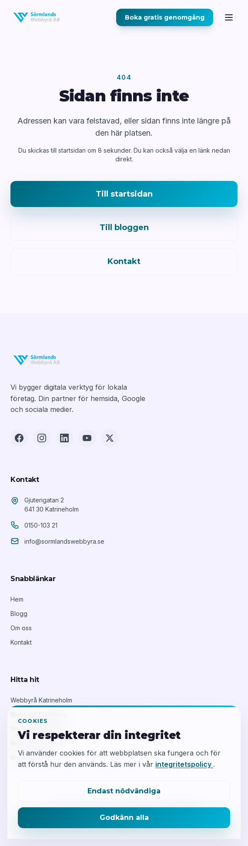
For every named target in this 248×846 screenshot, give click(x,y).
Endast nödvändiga (124, 791)
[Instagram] (41, 438)
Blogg (18, 613)
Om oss (21, 628)
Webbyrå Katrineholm (41, 700)
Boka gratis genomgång (164, 17)
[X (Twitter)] (109, 438)
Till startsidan (124, 194)
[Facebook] (19, 438)
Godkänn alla (124, 817)
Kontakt (124, 261)
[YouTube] (87, 438)
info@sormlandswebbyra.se (64, 541)
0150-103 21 (40, 525)
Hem (16, 599)
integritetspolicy (184, 764)
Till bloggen (124, 227)
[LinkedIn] (64, 438)
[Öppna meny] (229, 17)
